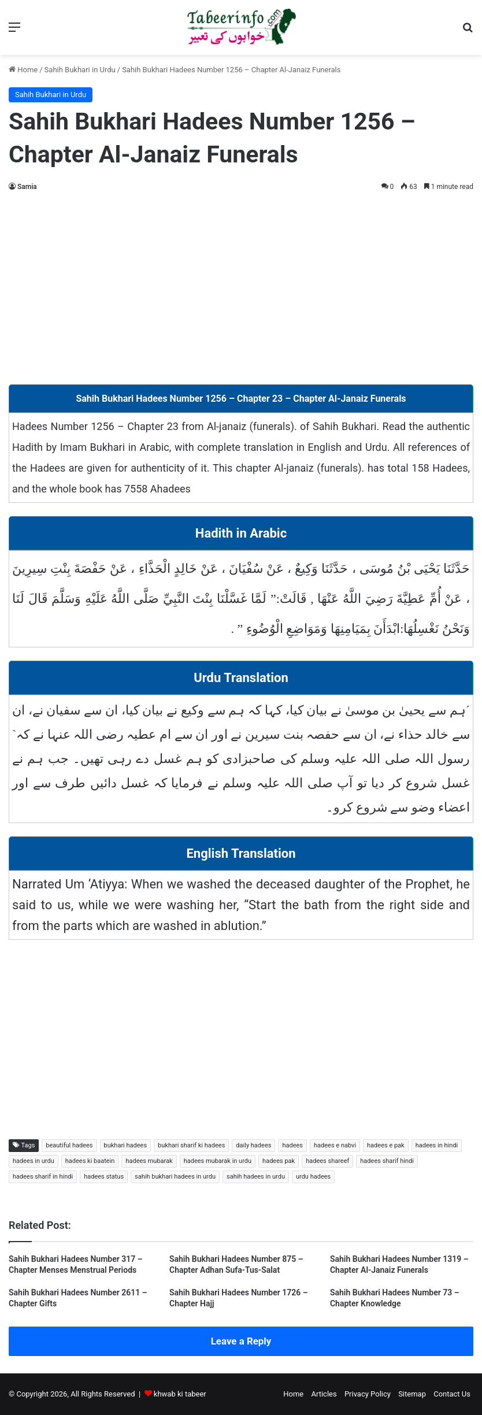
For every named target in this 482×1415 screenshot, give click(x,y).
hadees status (104, 1176)
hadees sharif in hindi (43, 1176)
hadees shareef (327, 1161)
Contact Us (451, 1394)
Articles (323, 1394)
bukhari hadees (125, 1145)
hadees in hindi (437, 1145)
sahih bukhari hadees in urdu (175, 1176)
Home (23, 69)
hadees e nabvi (335, 1145)
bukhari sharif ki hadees (191, 1145)
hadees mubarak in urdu (217, 1161)
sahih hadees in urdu (256, 1176)
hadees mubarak (148, 1161)
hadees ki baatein (90, 1161)
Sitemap (412, 1394)
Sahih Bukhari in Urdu (80, 69)
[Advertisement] (241, 286)
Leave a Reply (241, 1341)
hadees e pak (386, 1145)
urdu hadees (313, 1176)
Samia (27, 187)
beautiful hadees (69, 1145)
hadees (292, 1145)
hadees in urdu (33, 1161)
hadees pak (278, 1161)
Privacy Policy (367, 1394)
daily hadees (253, 1145)
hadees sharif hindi (387, 1161)
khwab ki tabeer (180, 1394)
